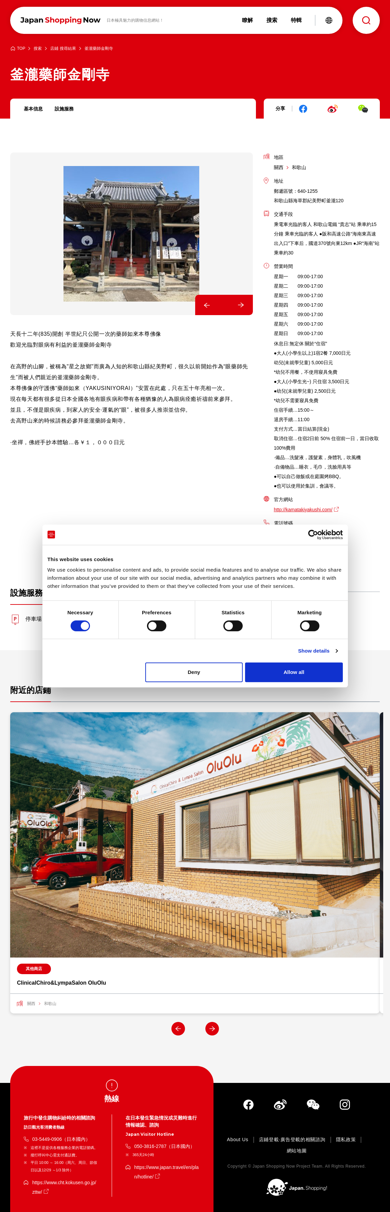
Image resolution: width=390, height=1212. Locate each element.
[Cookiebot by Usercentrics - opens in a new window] (313, 535)
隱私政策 (346, 1139)
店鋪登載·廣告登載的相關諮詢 (292, 1139)
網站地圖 (297, 1150)
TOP (21, 48)
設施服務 (64, 108)
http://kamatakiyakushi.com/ (303, 509)
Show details (314, 651)
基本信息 (33, 108)
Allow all (294, 672)
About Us (237, 1139)
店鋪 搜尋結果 (63, 48)
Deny (194, 672)
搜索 (38, 48)
